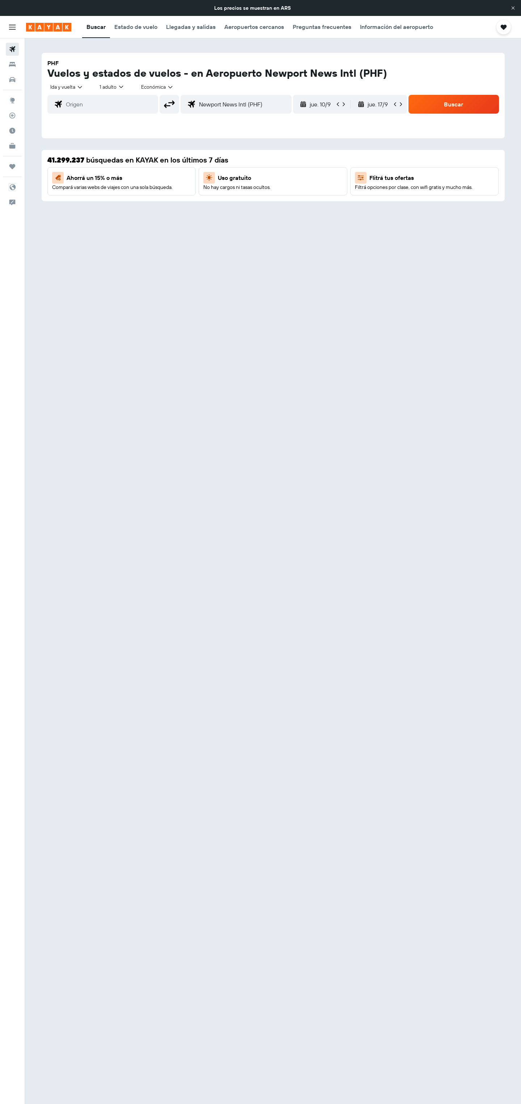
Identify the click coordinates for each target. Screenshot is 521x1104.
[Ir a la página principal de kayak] (48, 27)
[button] (513, 8)
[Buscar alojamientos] (12, 64)
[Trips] (12, 166)
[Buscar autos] (12, 79)
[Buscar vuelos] (12, 49)
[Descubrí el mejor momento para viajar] (12, 130)
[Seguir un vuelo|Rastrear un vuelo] (12, 115)
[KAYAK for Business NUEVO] (12, 146)
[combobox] (66, 86)
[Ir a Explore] (12, 100)
